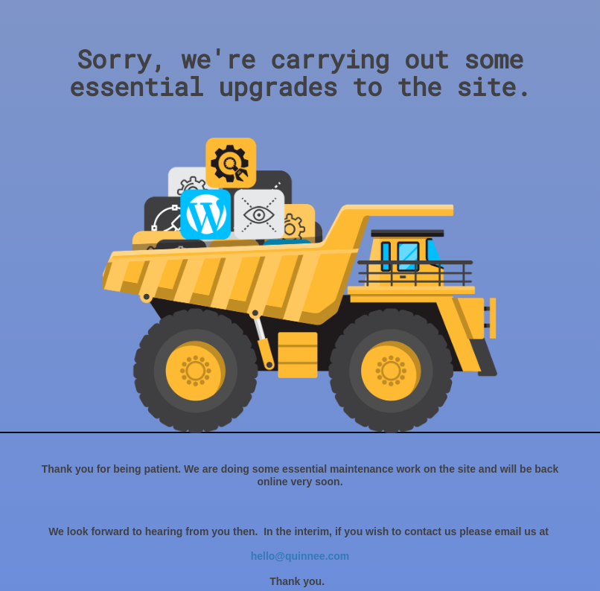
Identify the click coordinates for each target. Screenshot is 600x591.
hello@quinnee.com (300, 556)
